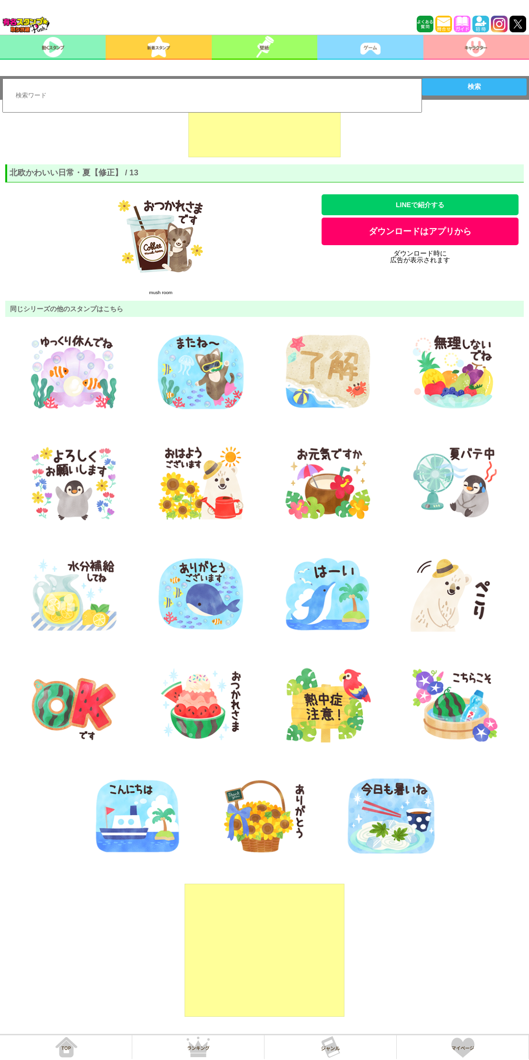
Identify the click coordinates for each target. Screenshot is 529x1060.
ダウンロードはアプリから (420, 231)
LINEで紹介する (420, 205)
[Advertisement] (264, 133)
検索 (474, 86)
